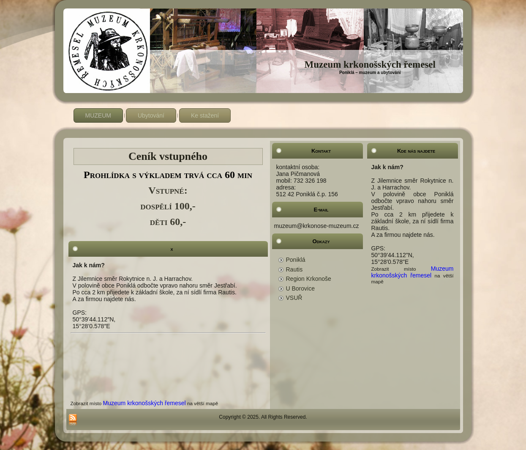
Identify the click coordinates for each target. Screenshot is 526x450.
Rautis (294, 269)
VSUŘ (294, 297)
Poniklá (295, 259)
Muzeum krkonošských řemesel (369, 64)
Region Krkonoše (308, 278)
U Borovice (300, 288)
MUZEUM (98, 115)
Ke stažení (205, 115)
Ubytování (151, 115)
